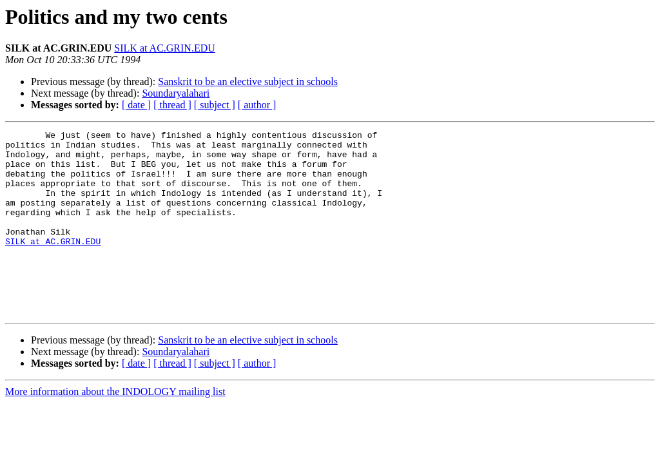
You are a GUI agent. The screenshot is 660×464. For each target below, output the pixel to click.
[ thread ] (172, 104)
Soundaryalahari (175, 93)
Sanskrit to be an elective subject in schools (248, 81)
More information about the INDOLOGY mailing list (115, 428)
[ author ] (257, 104)
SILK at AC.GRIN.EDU (164, 48)
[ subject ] (214, 104)
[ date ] (136, 104)
